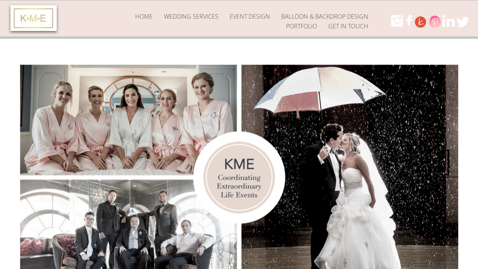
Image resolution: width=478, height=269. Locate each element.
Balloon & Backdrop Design (324, 16)
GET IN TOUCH (348, 26)
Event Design (250, 16)
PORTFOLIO (301, 26)
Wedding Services (191, 16)
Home (144, 16)
